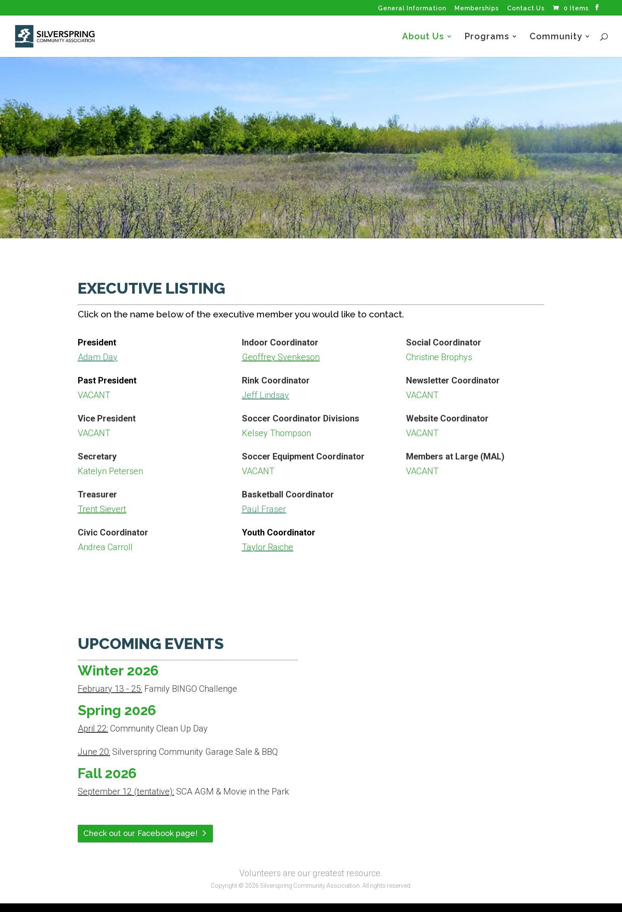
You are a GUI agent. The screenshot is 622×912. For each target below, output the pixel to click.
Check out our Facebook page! (140, 833)
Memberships (476, 8)
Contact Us (526, 8)
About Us (423, 37)
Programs (486, 37)
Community (556, 37)
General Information (412, 8)
